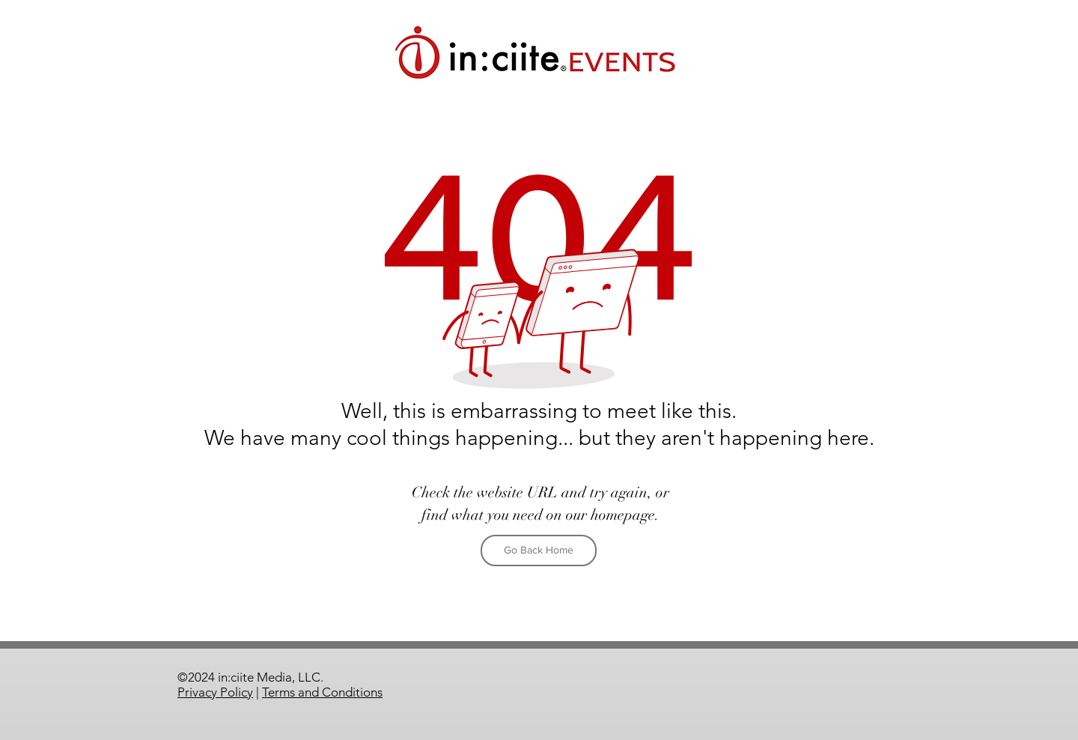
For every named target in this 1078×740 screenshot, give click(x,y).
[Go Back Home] (539, 550)
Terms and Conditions (322, 692)
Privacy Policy (215, 692)
